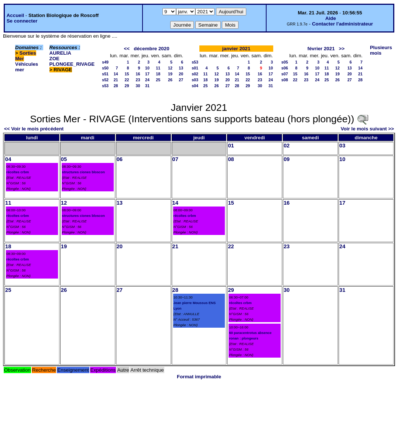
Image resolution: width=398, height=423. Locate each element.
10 (147, 68)
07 (175, 159)
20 (181, 74)
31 (147, 85)
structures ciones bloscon (83, 172)
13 (181, 68)
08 (231, 159)
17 (147, 74)
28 (116, 85)
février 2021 (321, 48)
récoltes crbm (17, 172)
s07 (284, 74)
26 (170, 80)
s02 (195, 74)
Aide (330, 18)
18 (158, 74)
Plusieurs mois (381, 50)
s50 (105, 68)
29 (127, 85)
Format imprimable (199, 376)
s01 (195, 68)
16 (138, 74)
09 (286, 159)
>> (342, 48)
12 (170, 68)
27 (181, 80)
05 (64, 159)
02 (286, 146)
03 (342, 146)
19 (170, 74)
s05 (284, 62)
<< (127, 48)
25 (158, 80)
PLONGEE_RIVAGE (72, 64)
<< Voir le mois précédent (34, 129)
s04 (195, 85)
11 (158, 68)
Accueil (15, 15)
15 (127, 74)
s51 (105, 74)
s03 (195, 80)
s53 (105, 85)
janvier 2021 (236, 48)
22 (127, 80)
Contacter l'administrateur (342, 24)
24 (147, 80)
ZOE (54, 58)
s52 (105, 80)
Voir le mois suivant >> (367, 129)
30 (138, 85)
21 (116, 80)
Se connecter (22, 21)
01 (231, 146)
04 (8, 159)
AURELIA (60, 53)
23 (138, 80)
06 (120, 159)
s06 (284, 68)
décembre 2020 (151, 48)
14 (116, 74)
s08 (284, 80)
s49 (105, 62)
